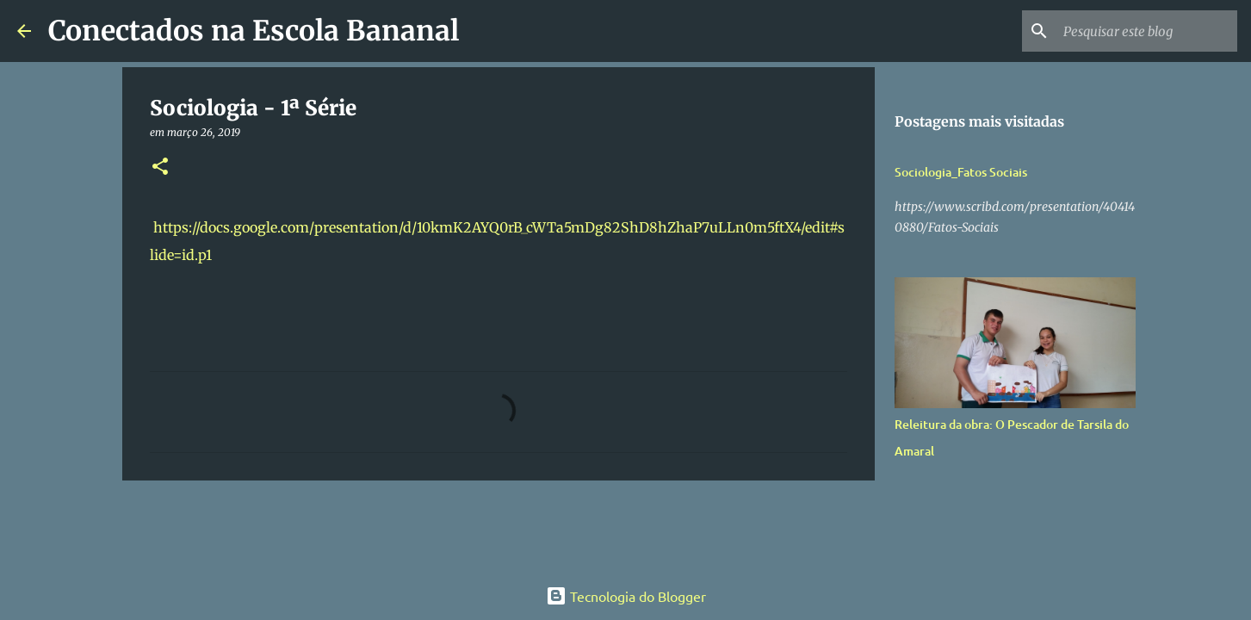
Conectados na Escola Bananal (253, 31)
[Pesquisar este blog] (1146, 31)
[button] (160, 167)
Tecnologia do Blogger (626, 595)
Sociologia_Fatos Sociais (961, 172)
